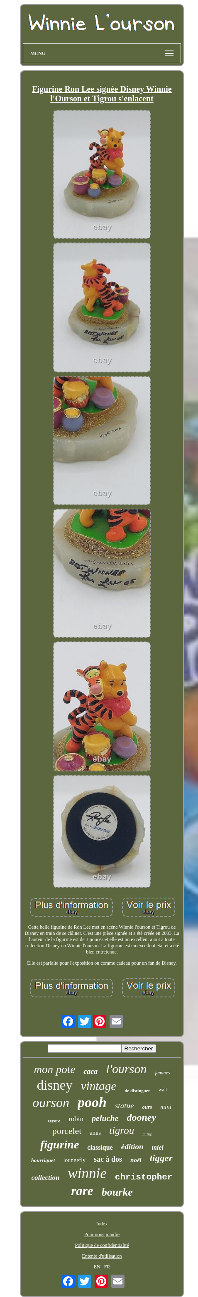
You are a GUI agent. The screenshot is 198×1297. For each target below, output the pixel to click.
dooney (141, 1117)
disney (55, 1085)
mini (165, 1106)
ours (147, 1107)
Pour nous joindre (102, 1234)
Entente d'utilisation (102, 1256)
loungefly (74, 1160)
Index (102, 1224)
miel (158, 1147)
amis (95, 1133)
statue (124, 1105)
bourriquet (43, 1160)
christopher (144, 1177)
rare (82, 1191)
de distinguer (137, 1090)
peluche (105, 1118)
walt (163, 1090)
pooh (92, 1102)
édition (132, 1146)
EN (97, 1267)
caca (90, 1071)
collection (46, 1178)
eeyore (54, 1120)
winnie (87, 1173)
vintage (98, 1086)
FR (107, 1267)
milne (147, 1134)
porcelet (67, 1131)
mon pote (55, 1069)
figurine (59, 1144)
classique (99, 1147)
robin (75, 1119)
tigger (161, 1158)
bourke (117, 1192)
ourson (50, 1102)
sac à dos (108, 1159)
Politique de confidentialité (102, 1245)
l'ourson (126, 1069)
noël (136, 1160)
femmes (162, 1073)
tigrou (121, 1130)
